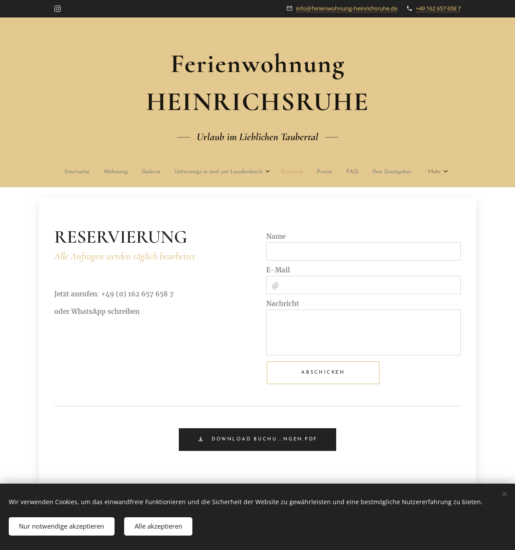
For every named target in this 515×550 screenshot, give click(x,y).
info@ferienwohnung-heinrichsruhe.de (346, 8)
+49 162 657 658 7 (438, 8)
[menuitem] (71, 172)
